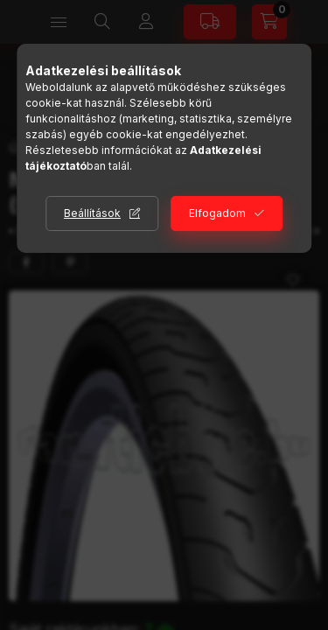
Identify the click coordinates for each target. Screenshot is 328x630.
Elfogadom (217, 213)
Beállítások (92, 213)
